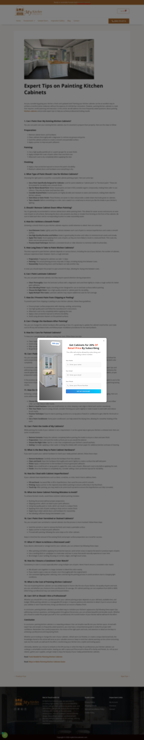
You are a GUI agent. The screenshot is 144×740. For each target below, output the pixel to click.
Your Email (69, 371)
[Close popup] (103, 340)
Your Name (69, 360)
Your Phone (69, 381)
